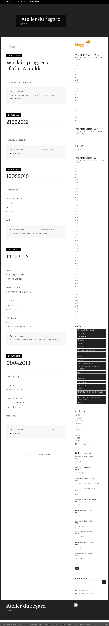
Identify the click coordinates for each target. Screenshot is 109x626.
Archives (20, 2)
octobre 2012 (80, 441)
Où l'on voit (82, 385)
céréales (42, 340)
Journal (22, 95)
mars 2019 (78, 418)
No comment (82, 382)
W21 (77, 459)
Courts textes (82, 337)
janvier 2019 (79, 424)
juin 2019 (78, 415)
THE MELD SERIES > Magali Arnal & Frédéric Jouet (90, 398)
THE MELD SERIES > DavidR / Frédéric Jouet (90, 393)
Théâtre (80, 402)
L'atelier (80, 360)
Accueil (7, 2)
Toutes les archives (85, 444)
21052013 (17, 122)
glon (37, 340)
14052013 (17, 256)
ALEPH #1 (81, 333)
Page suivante (45, 454)
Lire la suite (79, 149)
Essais (80, 343)
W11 (76, 523)
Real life (80, 389)
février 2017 (79, 432)
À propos (34, 2)
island (53, 95)
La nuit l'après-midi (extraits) (87, 363)
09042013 (18, 363)
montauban (25, 340)
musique (48, 95)
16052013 (17, 176)
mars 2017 (78, 429)
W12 (77, 512)
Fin (79, 353)
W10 (77, 469)
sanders (17, 340)
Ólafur (41, 95)
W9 (76, 480)
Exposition (81, 347)
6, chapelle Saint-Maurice (86, 330)
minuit (31, 233)
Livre (79, 372)
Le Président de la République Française (88, 368)
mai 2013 (78, 438)
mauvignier (18, 233)
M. (79, 375)
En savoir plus (89, 624)
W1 (76, 502)
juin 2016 (78, 435)
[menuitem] (9, 2)
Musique (29, 95)
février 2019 (79, 421)
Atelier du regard (41, 19)
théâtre (26, 233)
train (32, 340)
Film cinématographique (86, 350)
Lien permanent (17, 92)
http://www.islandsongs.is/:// (19, 82)
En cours (81, 340)
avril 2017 (78, 427)
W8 (76, 491)
